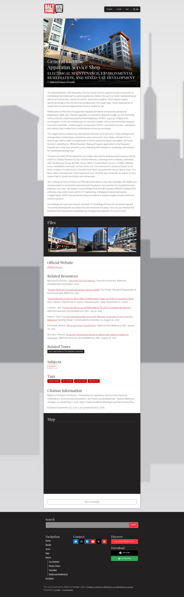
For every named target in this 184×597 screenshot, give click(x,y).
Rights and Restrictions (58, 574)
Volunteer (53, 570)
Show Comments (92, 502)
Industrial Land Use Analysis (82, 280)
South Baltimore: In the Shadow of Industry (66, 351)
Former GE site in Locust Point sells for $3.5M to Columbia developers (96, 307)
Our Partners (54, 561)
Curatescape (67, 590)
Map (127, 9)
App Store (124, 553)
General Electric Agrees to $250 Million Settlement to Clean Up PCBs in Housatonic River (90, 298)
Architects (50, 578)
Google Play (124, 558)
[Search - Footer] (87, 525)
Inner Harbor (54, 381)
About (48, 557)
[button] (136, 9)
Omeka (57, 590)
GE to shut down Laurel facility (81, 325)
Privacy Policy (54, 566)
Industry (52, 366)
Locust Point (81, 381)
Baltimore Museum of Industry (62, 82)
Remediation (93, 381)
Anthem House (54, 267)
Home (48, 540)
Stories (109, 9)
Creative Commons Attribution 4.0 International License (110, 587)
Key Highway (67, 381)
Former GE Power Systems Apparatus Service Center (73, 289)
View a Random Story (124, 541)
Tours (119, 9)
